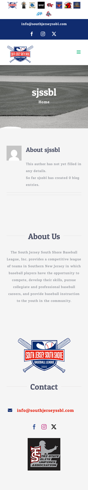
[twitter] (54, 426)
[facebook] (34, 426)
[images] (44, 440)
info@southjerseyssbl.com (44, 24)
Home (44, 102)
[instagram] (44, 426)
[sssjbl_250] (44, 339)
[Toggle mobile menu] (79, 52)
